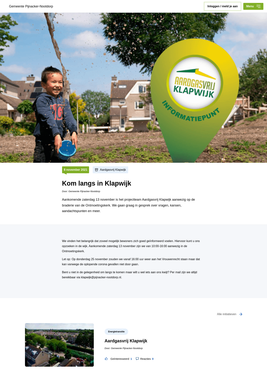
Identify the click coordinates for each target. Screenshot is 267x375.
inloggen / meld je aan (222, 6)
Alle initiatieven (226, 314)
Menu (253, 6)
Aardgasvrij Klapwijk (113, 169)
